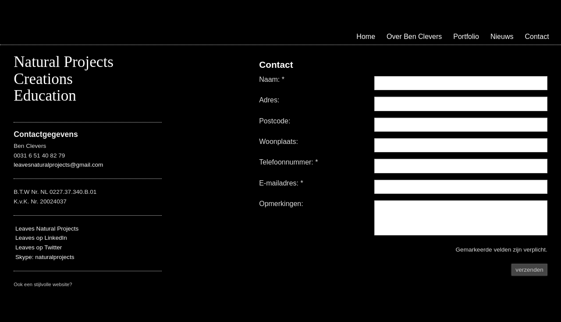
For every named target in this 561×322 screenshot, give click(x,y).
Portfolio (466, 36)
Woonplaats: (278, 141)
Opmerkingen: (281, 203)
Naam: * (271, 79)
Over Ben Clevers (414, 36)
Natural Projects (64, 61)
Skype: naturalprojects (45, 257)
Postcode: (274, 121)
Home (365, 36)
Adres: (269, 100)
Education (45, 95)
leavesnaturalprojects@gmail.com (58, 164)
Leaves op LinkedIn (40, 237)
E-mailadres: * (281, 183)
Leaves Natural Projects (46, 228)
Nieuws (501, 36)
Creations (43, 79)
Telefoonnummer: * (288, 162)
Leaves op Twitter (38, 247)
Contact (537, 36)
